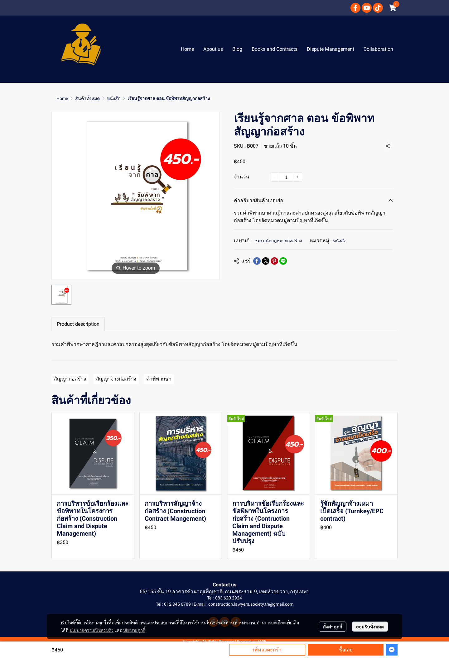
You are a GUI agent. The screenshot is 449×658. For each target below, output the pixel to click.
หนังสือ (113, 98)
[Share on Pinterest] (274, 261)
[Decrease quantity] (274, 177)
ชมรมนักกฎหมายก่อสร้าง (278, 240)
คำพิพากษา (158, 379)
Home (62, 98)
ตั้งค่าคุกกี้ (332, 626)
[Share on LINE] (283, 261)
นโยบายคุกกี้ (134, 630)
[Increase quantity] (297, 177)
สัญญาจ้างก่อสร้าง (116, 379)
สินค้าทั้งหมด (87, 98)
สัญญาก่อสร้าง (70, 379)
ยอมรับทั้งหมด (370, 626)
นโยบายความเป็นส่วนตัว (91, 630)
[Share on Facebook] (257, 261)
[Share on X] (265, 261)
